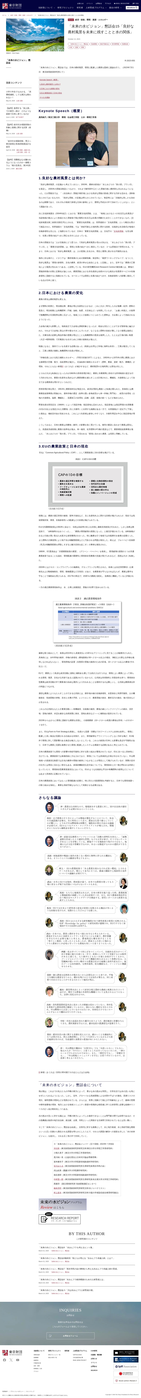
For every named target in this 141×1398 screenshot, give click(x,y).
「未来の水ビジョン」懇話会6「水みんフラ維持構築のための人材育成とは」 (87, 1281)
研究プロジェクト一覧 (54, 1354)
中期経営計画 (37, 1363)
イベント (89, 3)
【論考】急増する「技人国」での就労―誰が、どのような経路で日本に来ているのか (19, 112)
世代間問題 (115, 44)
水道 (70, 47)
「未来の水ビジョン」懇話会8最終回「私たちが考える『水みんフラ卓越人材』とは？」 (87, 1259)
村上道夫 (57, 1193)
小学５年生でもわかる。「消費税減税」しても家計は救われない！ (19, 96)
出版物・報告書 (96, 1355)
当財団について (45, 8)
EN (137, 3)
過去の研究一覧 (52, 1357)
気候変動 (94, 44)
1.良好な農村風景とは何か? (50, 84)
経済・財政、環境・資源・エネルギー (22, 15)
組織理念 (36, 1360)
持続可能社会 (104, 44)
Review (71, 20)
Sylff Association (77, 1354)
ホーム (4, 15)
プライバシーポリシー (17, 1391)
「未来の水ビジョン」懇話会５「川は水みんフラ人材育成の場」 (87, 1290)
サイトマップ (30, 1391)
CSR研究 (94, 1351)
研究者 (80, 8)
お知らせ (80, 3)
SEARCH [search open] (132, 8)
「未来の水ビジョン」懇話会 (78, 44)
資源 (76, 47)
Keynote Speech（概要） (49, 80)
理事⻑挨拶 (37, 1354)
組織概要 (36, 1357)
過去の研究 (114, 8)
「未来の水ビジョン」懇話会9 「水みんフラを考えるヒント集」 (87, 1249)
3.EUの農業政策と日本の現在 (51, 93)
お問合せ (99, 3)
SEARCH (94, 1370)
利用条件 (5, 1391)
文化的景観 (118, 231)
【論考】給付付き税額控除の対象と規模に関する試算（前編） (19, 129)
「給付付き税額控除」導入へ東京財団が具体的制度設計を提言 (19, 146)
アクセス (108, 3)
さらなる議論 (45, 97)
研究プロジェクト (66, 8)
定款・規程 (37, 1365)
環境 (82, 47)
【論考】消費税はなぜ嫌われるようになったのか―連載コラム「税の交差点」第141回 (19, 163)
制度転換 (125, 44)
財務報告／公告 (38, 1368)
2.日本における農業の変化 (50, 89)
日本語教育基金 (78, 1357)
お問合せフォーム (70, 1336)
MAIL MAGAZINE (121, 3)
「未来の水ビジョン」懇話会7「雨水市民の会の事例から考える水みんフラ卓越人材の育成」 (87, 1270)
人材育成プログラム (95, 8)
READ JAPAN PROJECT (79, 1360)
